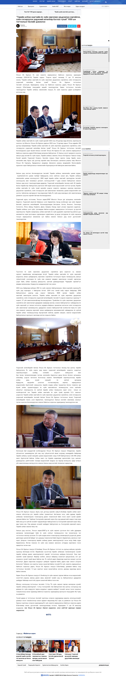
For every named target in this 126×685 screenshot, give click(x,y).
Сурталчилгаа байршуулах (50, 665)
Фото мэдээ (67, 6)
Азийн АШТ (55, 6)
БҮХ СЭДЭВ (105, 6)
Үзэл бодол (62, 1)
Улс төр (42, 1)
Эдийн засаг (51, 1)
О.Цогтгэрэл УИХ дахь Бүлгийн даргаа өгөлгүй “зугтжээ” (56, 656)
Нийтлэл (20, 6)
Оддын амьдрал (80, 6)
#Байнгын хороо (29, 633)
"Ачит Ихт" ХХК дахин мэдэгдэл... (33, 12)
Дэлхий (84, 1)
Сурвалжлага (43, 6)
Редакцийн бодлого (34, 665)
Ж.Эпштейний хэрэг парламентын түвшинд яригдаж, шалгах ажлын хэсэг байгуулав (39, 657)
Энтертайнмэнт (95, 1)
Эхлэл (35, 1)
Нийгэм (77, 1)
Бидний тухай (22, 665)
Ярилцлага (31, 6)
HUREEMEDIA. (81, 675)
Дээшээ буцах (104, 665)
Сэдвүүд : (19, 633)
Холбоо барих (64, 665)
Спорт (70, 1)
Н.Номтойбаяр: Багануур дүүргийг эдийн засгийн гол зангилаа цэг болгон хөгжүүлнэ (23, 657)
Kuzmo (22, 25)
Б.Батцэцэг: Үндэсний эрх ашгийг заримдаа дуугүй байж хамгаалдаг (72, 656)
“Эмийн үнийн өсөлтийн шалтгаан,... (65, 12)
